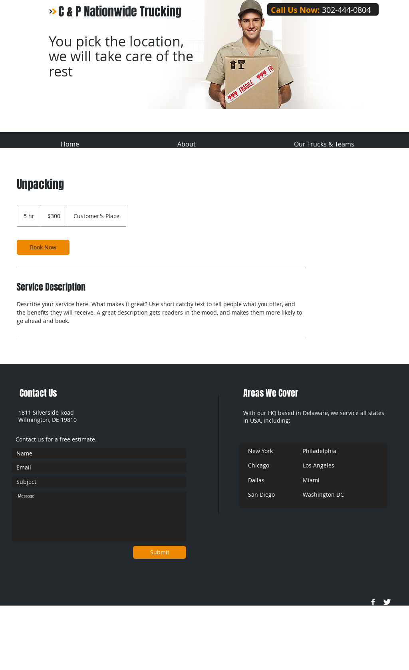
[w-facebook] (373, 602)
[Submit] (159, 552)
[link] (43, 247)
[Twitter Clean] (387, 602)
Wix (167, 666)
